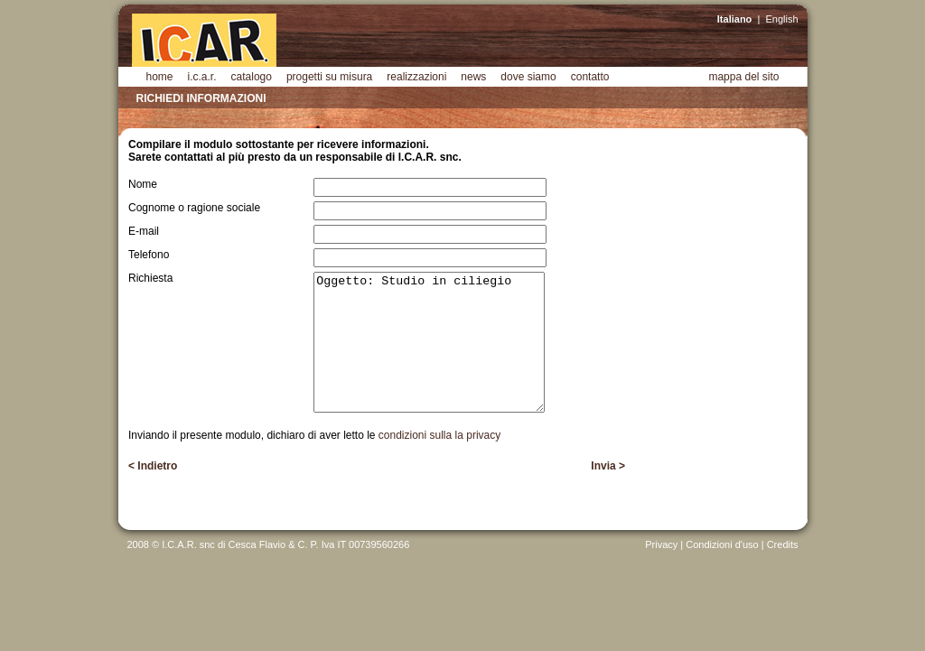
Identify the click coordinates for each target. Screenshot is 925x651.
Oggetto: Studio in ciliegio (429, 342)
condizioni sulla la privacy (439, 435)
